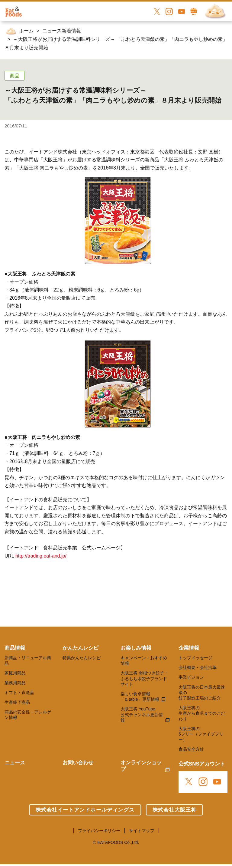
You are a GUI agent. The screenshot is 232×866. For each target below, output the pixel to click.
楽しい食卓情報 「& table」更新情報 (140, 696)
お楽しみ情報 (136, 648)
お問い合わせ (78, 763)
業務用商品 (15, 682)
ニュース (15, 763)
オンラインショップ (141, 766)
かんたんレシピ (80, 648)
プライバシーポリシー (99, 830)
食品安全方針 (191, 749)
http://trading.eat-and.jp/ (40, 555)
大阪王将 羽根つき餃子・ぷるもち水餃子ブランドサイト (144, 678)
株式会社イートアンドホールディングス (85, 810)
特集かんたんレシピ (82, 657)
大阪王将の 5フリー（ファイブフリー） (201, 734)
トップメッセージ (195, 657)
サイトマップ (141, 830)
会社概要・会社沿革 (198, 667)
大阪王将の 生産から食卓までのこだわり (202, 713)
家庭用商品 (15, 672)
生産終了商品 (17, 702)
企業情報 (189, 648)
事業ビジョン (191, 677)
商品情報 (15, 648)
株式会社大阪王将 (175, 810)
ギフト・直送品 (19, 692)
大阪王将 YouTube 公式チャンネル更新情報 (142, 714)
